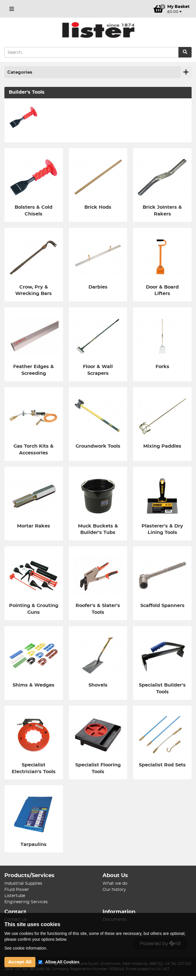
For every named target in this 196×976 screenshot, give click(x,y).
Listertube (14, 896)
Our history (114, 890)
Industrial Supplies (23, 883)
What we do (115, 883)
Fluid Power (16, 890)
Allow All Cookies (62, 962)
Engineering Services (26, 902)
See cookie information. (25, 948)
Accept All (20, 962)
